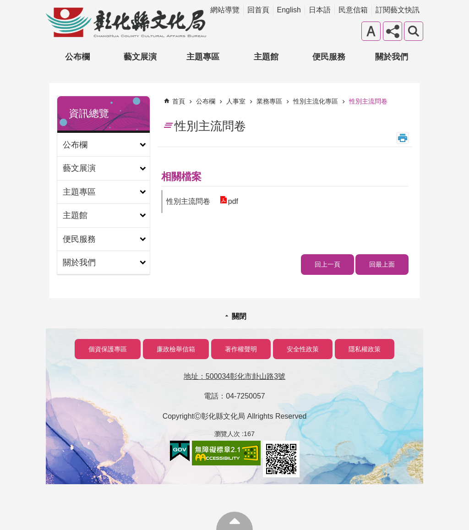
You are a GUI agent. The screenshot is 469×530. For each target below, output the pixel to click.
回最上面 (382, 264)
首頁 (178, 101)
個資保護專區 (107, 349)
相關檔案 (181, 176)
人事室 (235, 101)
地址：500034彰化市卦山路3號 (234, 376)
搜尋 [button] (413, 31)
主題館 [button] (266, 56)
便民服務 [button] (328, 56)
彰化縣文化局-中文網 (126, 22)
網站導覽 (225, 10)
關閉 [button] (239, 316)
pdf (233, 201)
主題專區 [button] (202, 56)
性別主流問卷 (368, 101)
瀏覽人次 (227, 433)
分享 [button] (392, 31)
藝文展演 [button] (140, 56)
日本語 (320, 10)
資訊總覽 (89, 113)
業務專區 (269, 101)
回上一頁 (327, 264)
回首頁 (258, 10)
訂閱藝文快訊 (398, 10)
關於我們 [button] (391, 56)
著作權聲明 (241, 349)
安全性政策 (303, 349)
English (289, 10)
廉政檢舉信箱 (176, 349)
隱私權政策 (365, 349)
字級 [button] (371, 31)
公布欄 (205, 101)
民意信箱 (353, 10)
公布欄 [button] (77, 56)
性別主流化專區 (315, 101)
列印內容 (403, 138)
